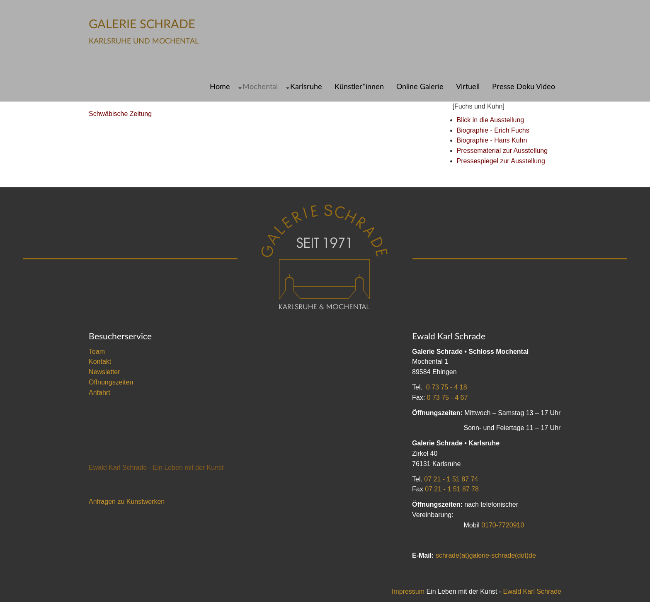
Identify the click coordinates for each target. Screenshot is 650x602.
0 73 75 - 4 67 (447, 397)
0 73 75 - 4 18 (446, 387)
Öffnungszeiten (111, 382)
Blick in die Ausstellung (490, 119)
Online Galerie (420, 86)
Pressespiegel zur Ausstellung (501, 160)
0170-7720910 (502, 525)
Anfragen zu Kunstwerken (127, 501)
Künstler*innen (359, 86)
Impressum (408, 591)
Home (220, 86)
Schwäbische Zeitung (120, 113)
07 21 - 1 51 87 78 (452, 489)
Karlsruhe (306, 86)
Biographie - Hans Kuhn (492, 140)
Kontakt (100, 361)
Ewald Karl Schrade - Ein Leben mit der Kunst (156, 467)
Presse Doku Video (523, 86)
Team (97, 351)
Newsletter (104, 371)
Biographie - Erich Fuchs (493, 130)
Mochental (260, 86)
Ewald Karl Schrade (532, 591)
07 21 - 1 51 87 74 (451, 479)
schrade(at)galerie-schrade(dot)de (486, 555)
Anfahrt (99, 392)
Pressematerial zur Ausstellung (502, 150)
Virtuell (468, 86)
